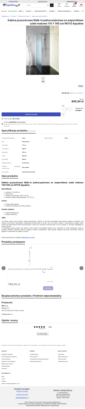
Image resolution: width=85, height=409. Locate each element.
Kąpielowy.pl (5, 16)
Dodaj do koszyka (31, 114)
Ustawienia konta (63, 361)
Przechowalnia (62, 359)
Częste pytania (34, 354)
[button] (51, 5)
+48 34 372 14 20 (42, 1)
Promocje (4, 368)
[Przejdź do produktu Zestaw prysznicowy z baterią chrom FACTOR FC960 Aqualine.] (30, 256)
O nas (3, 379)
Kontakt (4, 381)
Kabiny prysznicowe (23, 16)
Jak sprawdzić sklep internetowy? (39, 359)
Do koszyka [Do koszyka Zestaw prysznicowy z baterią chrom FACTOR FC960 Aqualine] (48, 288)
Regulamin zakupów (7, 354)
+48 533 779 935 (13, 1)
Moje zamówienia (63, 356)
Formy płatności (6, 359)
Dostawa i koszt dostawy (8, 361)
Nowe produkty (6, 366)
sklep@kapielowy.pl (72, 1)
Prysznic (13, 16)
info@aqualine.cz (7, 314)
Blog (3, 376)
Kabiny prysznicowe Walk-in (39, 16)
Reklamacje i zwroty (7, 364)
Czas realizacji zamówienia (9, 356)
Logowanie (61, 354)
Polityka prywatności (35, 361)
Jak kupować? (34, 356)
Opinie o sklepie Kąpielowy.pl (10, 383)
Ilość (63, 105)
